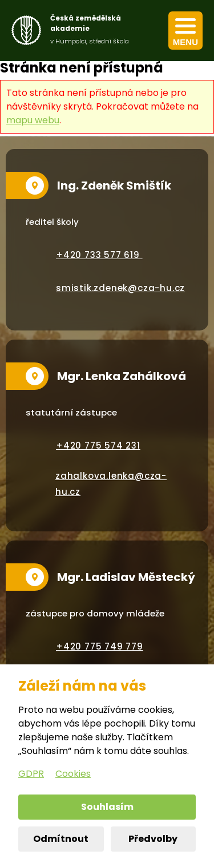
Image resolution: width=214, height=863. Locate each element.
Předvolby (152, 838)
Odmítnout (60, 838)
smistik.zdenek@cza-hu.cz (120, 288)
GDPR (31, 773)
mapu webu (32, 120)
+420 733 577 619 (99, 255)
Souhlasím (107, 806)
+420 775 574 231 (98, 445)
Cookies (73, 773)
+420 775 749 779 (99, 646)
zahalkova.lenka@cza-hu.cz (111, 484)
